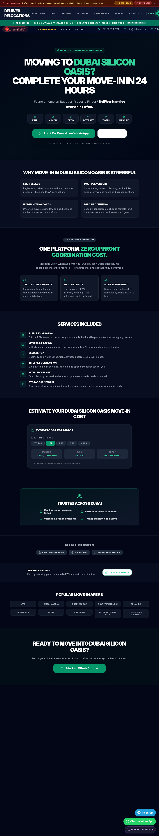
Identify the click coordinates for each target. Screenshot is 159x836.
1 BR (50, 443)
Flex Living (38, 13)
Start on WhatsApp (79, 668)
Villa (84, 443)
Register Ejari (112, 133)
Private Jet (135, 13)
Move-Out (82, 13)
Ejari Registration (51, 552)
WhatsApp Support (107, 552)
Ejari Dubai (79, 552)
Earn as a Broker (117, 572)
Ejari (53, 13)
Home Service (101, 13)
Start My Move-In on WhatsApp (64, 133)
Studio (38, 443)
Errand (119, 13)
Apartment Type (42, 438)
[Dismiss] (155, 3)
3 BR (72, 443)
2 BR (61, 443)
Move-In (66, 13)
